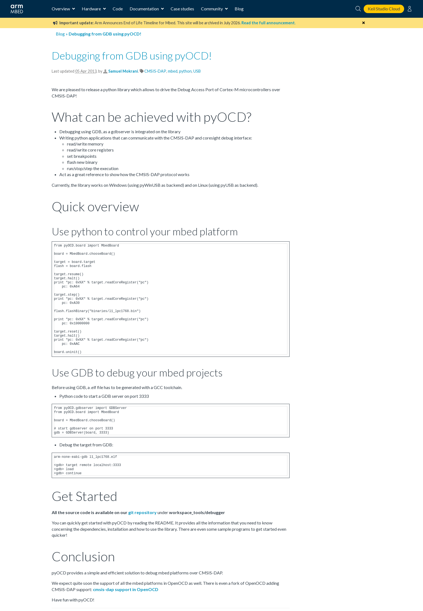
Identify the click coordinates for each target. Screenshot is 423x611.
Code (118, 8)
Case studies (182, 8)
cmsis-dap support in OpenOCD (125, 589)
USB (197, 71)
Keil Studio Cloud (384, 8)
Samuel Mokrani (123, 71)
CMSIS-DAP (155, 71)
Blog (239, 8)
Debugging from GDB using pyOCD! (132, 55)
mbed (172, 71)
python (185, 71)
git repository (142, 512)
